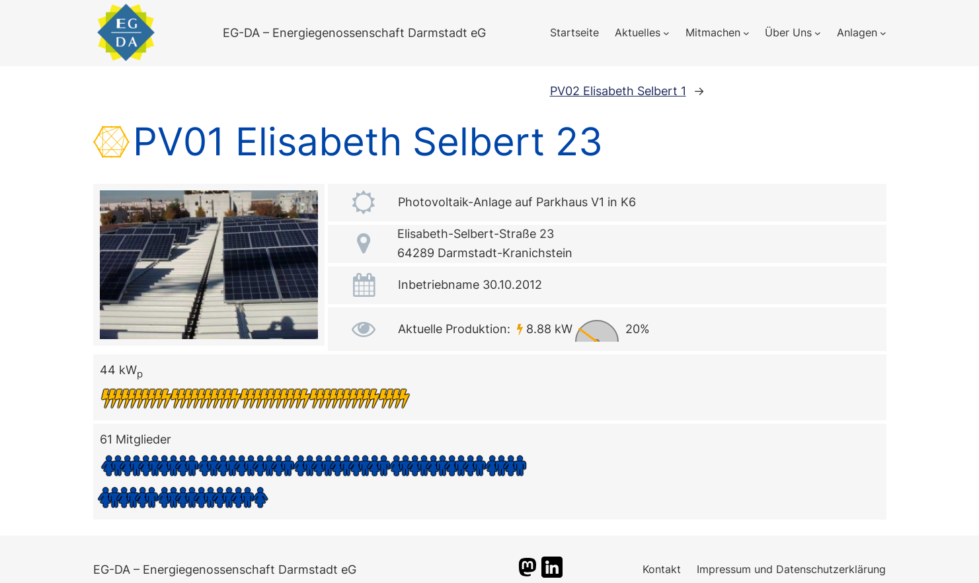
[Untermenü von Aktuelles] (666, 33)
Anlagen (857, 32)
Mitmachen (712, 32)
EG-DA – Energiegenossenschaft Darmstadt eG (354, 33)
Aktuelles (637, 32)
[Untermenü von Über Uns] (817, 33)
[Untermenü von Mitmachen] (746, 33)
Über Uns (788, 32)
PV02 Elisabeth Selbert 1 (618, 91)
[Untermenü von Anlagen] (883, 33)
